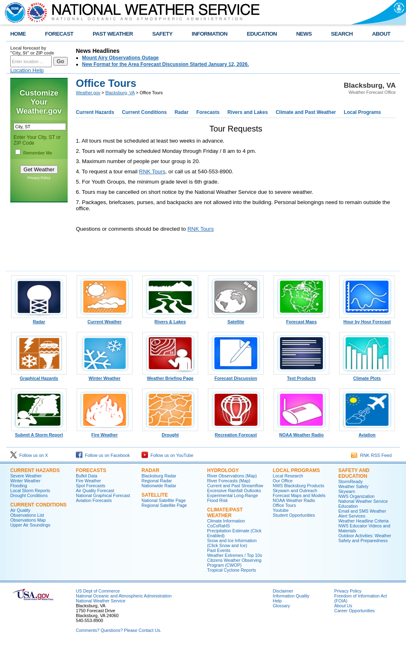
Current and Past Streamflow (235, 485)
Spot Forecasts (90, 485)
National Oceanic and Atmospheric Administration (123, 595)
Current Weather (104, 319)
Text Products (301, 376)
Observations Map (28, 520)
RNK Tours (152, 171)
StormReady (350, 481)
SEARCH (342, 34)
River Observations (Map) (232, 475)
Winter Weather (104, 376)
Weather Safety (353, 486)
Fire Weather (104, 432)
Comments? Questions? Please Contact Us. (118, 630)
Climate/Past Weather (225, 512)
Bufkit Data (86, 475)
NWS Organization (356, 496)
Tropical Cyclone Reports (231, 570)
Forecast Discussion (236, 376)
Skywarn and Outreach (295, 490)
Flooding (18, 485)
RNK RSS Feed (371, 455)
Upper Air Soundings (30, 524)
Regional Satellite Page (164, 505)
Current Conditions (144, 112)
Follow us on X (29, 455)
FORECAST (59, 34)
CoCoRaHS (218, 525)
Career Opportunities (354, 610)
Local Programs (362, 112)
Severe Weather (26, 475)
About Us (343, 605)
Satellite (236, 319)
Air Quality (20, 510)
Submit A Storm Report (39, 432)
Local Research (288, 475)
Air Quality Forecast (95, 490)
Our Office (282, 480)
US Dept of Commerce (98, 590)
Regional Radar (156, 480)
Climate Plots (367, 376)
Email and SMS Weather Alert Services (362, 513)
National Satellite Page (163, 500)
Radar (182, 112)
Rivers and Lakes (247, 112)
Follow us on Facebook (103, 455)
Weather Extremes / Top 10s (234, 555)
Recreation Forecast (236, 432)
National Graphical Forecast (103, 495)
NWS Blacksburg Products (298, 485)
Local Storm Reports (30, 490)
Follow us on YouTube (167, 455)
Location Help (27, 70)
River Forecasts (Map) (228, 480)
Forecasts (208, 112)
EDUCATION (262, 34)
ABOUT (381, 34)
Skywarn (346, 491)
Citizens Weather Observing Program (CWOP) (234, 563)
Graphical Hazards (39, 376)
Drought (170, 432)
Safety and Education (354, 473)
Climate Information (226, 520)
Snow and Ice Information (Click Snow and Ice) (232, 543)
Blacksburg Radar (158, 475)
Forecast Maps (301, 319)
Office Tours (284, 505)
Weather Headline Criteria (363, 520)
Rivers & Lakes (170, 319)
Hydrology (223, 470)
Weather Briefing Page (170, 376)
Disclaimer (283, 590)
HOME (18, 34)
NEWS (304, 34)
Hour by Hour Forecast (367, 319)
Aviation (367, 432)
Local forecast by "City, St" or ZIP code (32, 50)
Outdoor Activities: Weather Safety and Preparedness (364, 538)
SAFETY (162, 34)
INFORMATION (210, 34)
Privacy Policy (38, 178)
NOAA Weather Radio (301, 432)
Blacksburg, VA (120, 92)
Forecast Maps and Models (299, 495)
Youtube (281, 510)
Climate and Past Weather (306, 112)
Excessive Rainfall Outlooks (234, 490)
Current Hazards (95, 112)
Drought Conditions (29, 495)
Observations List (27, 515)
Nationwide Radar (158, 485)
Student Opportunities (294, 515)
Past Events (218, 550)
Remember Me (37, 152)
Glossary (281, 605)
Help (277, 600)
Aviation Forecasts (94, 500)
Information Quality (291, 595)
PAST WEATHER (113, 34)
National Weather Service (100, 600)
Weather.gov (88, 92)
